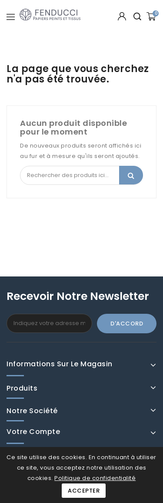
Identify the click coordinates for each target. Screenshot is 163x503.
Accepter (84, 491)
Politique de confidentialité (95, 478)
